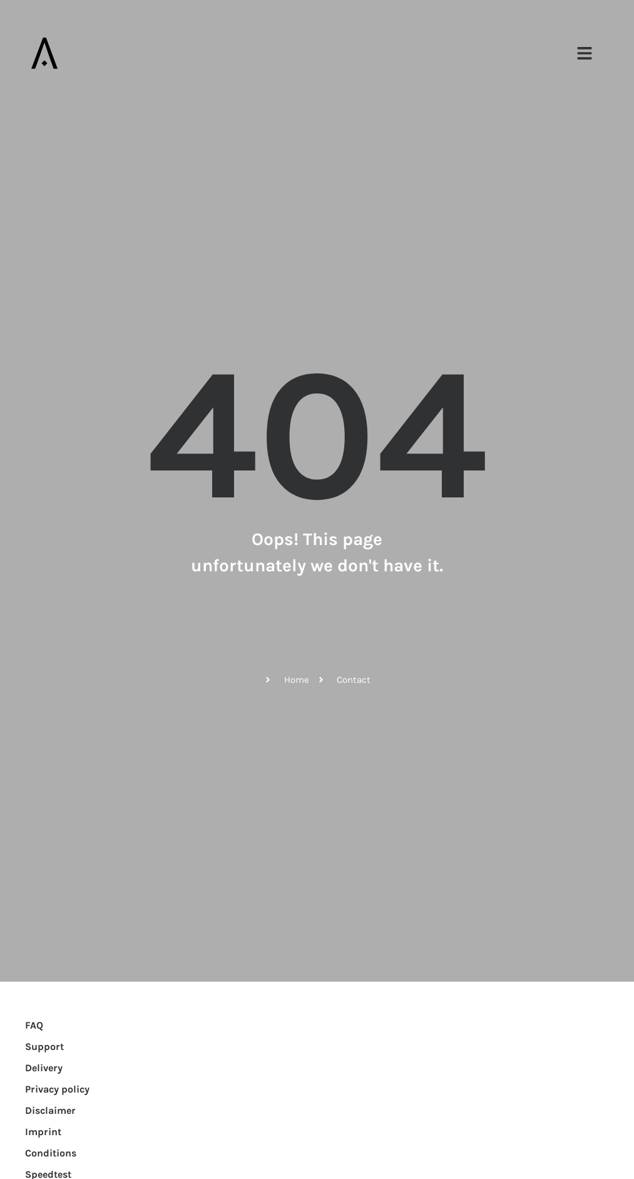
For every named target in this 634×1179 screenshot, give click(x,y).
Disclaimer (50, 1110)
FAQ (34, 1025)
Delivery (44, 1068)
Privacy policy (57, 1089)
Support (44, 1046)
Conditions (50, 1153)
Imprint (43, 1132)
